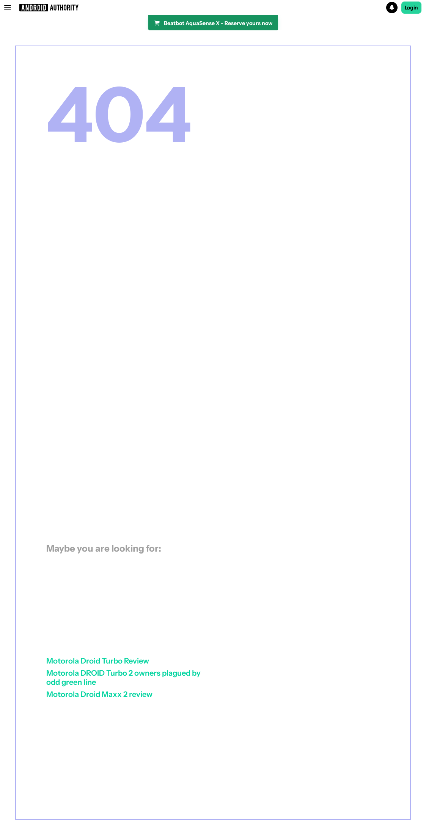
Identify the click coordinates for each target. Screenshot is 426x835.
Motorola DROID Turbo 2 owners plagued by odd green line (123, 677)
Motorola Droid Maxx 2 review (99, 694)
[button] (213, 7)
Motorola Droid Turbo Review (97, 660)
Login (411, 7)
